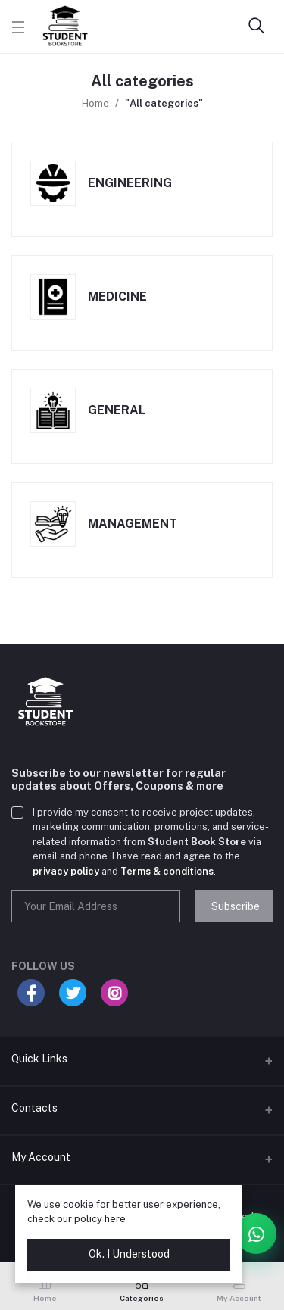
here (115, 1218)
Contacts (34, 1108)
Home (95, 103)
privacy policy (66, 871)
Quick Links (39, 1059)
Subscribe (235, 906)
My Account (40, 1157)
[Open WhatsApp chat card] (256, 1233)
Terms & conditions (167, 871)
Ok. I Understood (129, 1254)
